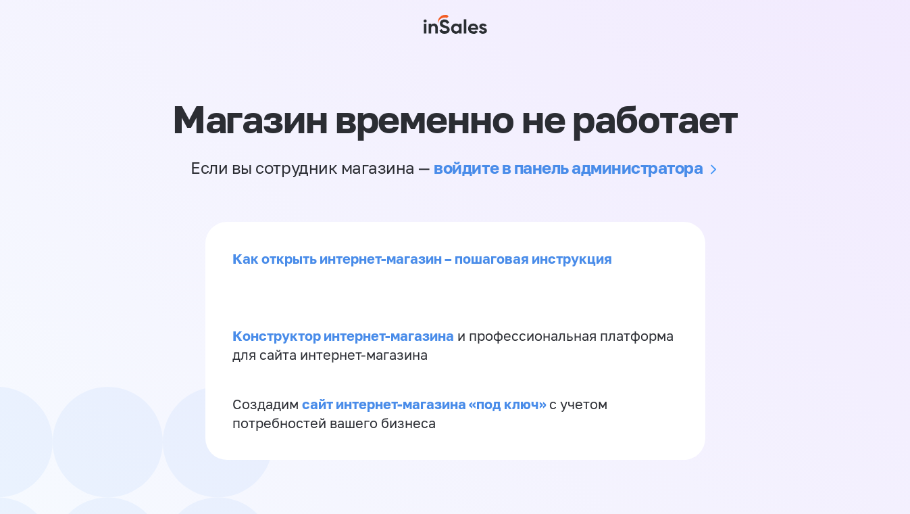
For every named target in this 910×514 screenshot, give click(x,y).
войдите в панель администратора (568, 167)
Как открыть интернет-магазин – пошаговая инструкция (422, 258)
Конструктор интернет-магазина (343, 335)
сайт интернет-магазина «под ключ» (425, 404)
